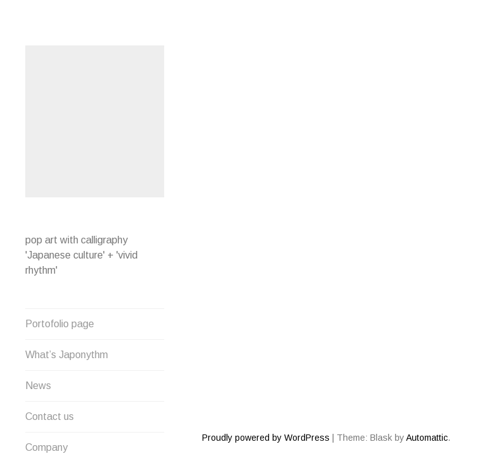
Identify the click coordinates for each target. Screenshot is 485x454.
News (38, 383)
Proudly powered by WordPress (266, 392)
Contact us (49, 414)
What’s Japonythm (66, 352)
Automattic (427, 392)
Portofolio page (59, 322)
